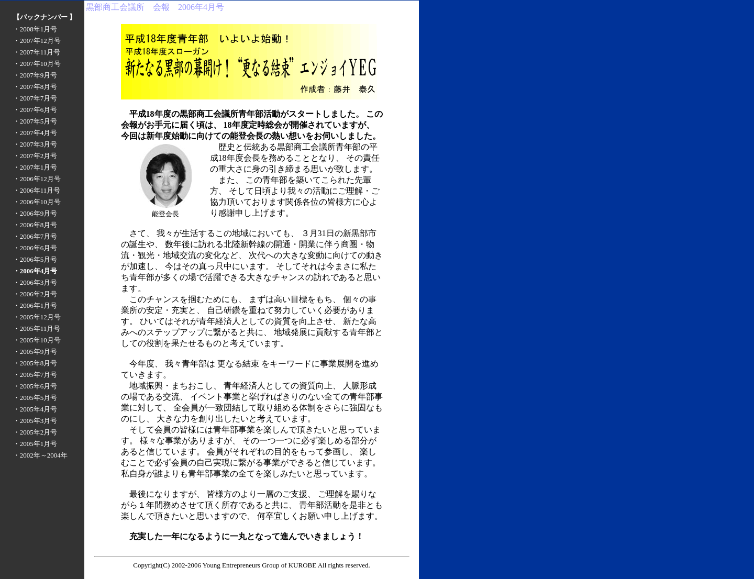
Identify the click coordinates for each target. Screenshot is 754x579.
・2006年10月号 (37, 202)
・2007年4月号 (35, 133)
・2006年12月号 (37, 179)
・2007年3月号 (35, 144)
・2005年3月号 (35, 421)
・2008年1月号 (35, 29)
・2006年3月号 (35, 282)
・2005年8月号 (35, 363)
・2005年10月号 (37, 340)
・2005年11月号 (37, 328)
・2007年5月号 (35, 121)
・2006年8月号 (35, 225)
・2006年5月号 (35, 259)
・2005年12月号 (37, 317)
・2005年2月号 (35, 432)
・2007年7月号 (35, 98)
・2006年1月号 (35, 305)
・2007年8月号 (35, 87)
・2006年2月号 (35, 294)
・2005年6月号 (35, 386)
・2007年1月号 (35, 167)
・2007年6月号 (35, 110)
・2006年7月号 (35, 236)
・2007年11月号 (37, 52)
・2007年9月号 (35, 75)
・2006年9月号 (35, 213)
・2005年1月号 (35, 444)
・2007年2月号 (35, 156)
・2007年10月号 (37, 64)
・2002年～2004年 (40, 455)
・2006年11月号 (37, 190)
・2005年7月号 (35, 374)
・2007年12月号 (37, 40)
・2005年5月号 (35, 398)
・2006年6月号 (35, 248)
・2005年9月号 (35, 351)
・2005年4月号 (35, 409)
